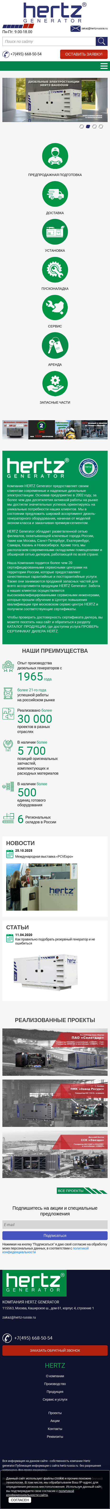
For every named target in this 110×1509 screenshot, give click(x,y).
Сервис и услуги (55, 1399)
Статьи (17, 927)
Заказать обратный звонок (55, 1350)
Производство (55, 1383)
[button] (81, 126)
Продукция (55, 1391)
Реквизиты (55, 1436)
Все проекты (71, 1190)
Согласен (20, 1500)
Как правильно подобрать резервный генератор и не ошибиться (55, 941)
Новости (20, 843)
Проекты (55, 1413)
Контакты (55, 1428)
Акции (55, 1420)
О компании (55, 1376)
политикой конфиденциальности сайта (40, 1493)
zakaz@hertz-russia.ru (19, 1317)
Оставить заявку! (83, 54)
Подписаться (55, 1235)
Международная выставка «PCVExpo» (44, 857)
